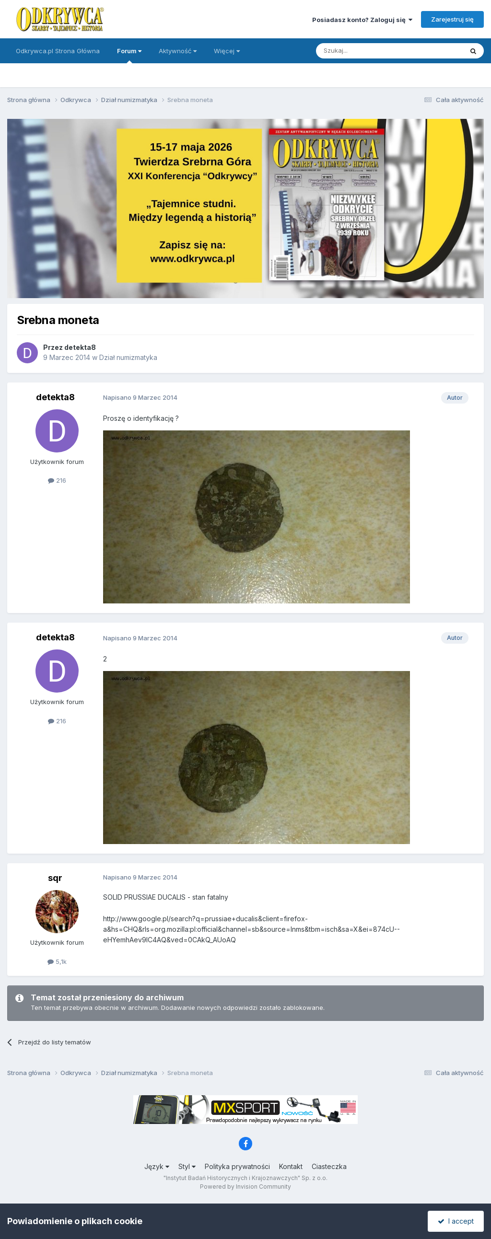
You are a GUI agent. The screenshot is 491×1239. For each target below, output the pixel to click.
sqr (55, 878)
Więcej (227, 51)
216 (57, 480)
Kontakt (291, 1166)
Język (156, 1166)
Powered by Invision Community (245, 1186)
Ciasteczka (329, 1166)
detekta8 (80, 347)
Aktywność (178, 51)
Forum (129, 55)
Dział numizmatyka (128, 357)
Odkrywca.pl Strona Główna (58, 51)
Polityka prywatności (237, 1166)
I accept (456, 1221)
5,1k (57, 961)
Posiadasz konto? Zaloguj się (362, 19)
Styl (187, 1166)
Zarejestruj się (452, 19)
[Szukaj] (365, 50)
